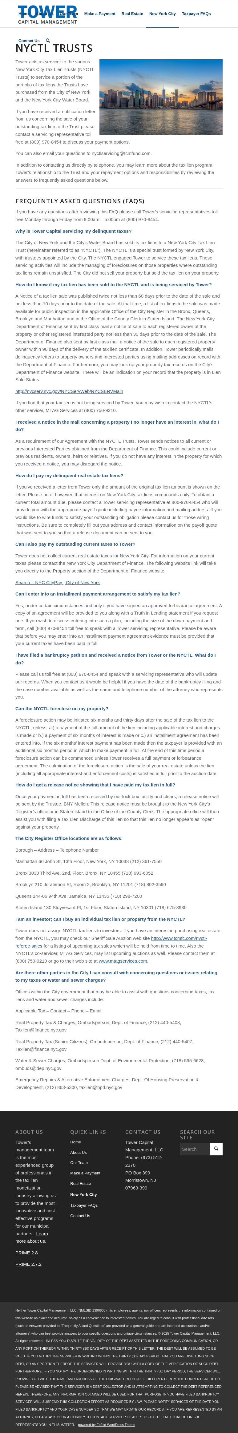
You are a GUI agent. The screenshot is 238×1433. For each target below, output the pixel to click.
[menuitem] (24, 13)
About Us (78, 1152)
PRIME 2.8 (26, 1252)
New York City (83, 1194)
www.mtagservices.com (123, 961)
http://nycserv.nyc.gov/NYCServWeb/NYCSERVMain (69, 391)
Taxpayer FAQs (84, 1205)
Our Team (79, 1162)
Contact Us (80, 1215)
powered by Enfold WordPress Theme (106, 1425)
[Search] (48, 40)
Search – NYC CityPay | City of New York (57, 582)
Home (75, 1142)
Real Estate (80, 1183)
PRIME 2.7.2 (28, 1264)
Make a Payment (85, 1173)
